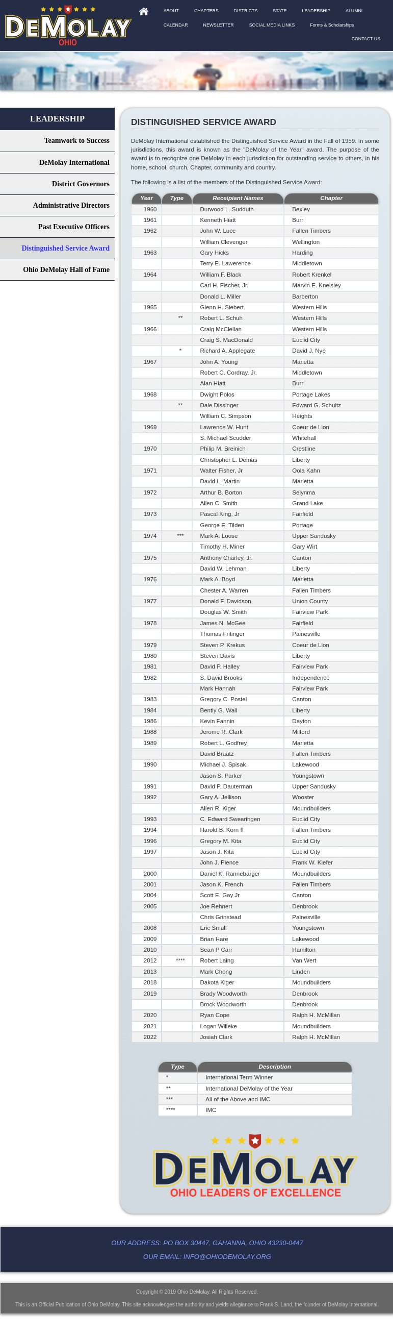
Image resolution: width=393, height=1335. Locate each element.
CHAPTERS (206, 10)
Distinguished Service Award (65, 248)
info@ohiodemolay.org (227, 1256)
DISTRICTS (245, 10)
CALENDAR (176, 25)
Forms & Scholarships (332, 25)
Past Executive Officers (74, 226)
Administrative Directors (71, 205)
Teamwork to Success (77, 140)
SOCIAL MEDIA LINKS (272, 25)
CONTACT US (366, 38)
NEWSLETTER (218, 25)
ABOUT (171, 10)
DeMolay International (74, 162)
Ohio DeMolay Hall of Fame (66, 269)
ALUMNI (354, 10)
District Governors (81, 184)
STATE (279, 10)
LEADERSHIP (316, 10)
